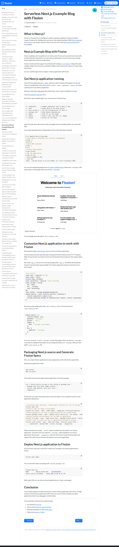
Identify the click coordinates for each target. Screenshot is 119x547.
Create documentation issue (109, 15)
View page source (107, 7)
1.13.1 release (66, 64)
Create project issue (108, 18)
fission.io (38, 504)
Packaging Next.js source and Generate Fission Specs (109, 45)
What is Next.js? (106, 25)
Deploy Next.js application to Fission (109, 50)
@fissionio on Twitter (37, 512)
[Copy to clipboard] (81, 103)
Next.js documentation (71, 42)
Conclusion (104, 53)
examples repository (36, 95)
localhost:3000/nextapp (56, 167)
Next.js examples (77, 40)
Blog (25, 9)
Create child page (107, 11)
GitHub (74, 91)
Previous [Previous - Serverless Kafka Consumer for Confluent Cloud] (28, 520)
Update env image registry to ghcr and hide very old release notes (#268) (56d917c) (70, 529)
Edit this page (106, 9)
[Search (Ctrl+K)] (111, 3)
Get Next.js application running (108, 34)
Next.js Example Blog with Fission (109, 29)
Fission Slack (48, 509)
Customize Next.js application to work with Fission (108, 40)
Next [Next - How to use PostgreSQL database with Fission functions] (78, 520)
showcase (30, 42)
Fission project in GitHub (43, 507)
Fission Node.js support (43, 251)
